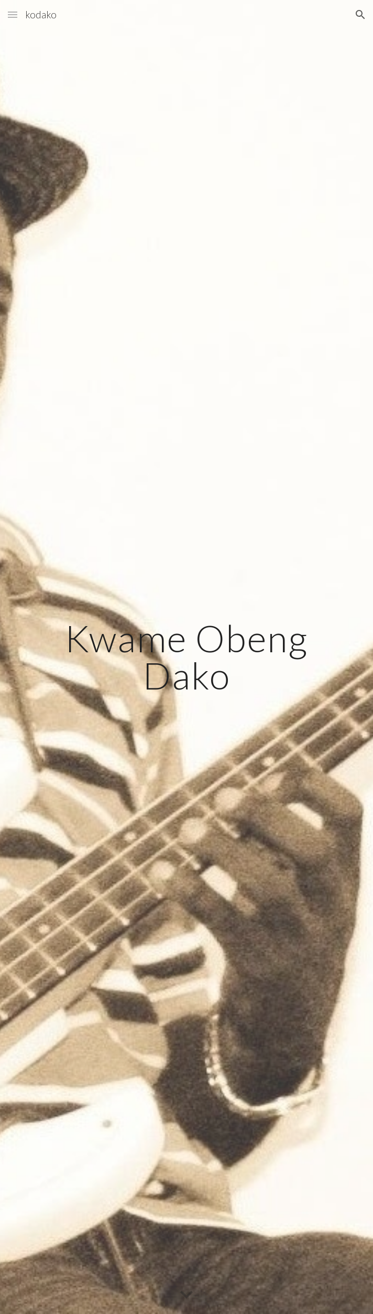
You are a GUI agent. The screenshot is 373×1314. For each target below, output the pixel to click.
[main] (186, 657)
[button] (12, 14)
